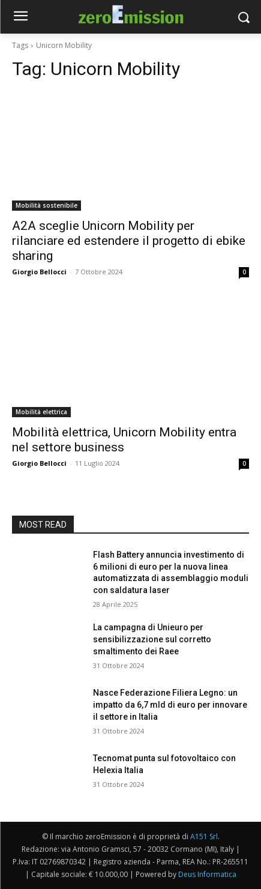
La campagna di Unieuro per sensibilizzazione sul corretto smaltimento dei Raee (152, 638)
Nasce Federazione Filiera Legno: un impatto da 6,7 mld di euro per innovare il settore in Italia (170, 704)
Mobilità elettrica (41, 412)
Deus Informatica (207, 874)
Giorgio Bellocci (39, 271)
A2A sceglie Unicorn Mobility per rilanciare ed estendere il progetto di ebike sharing (128, 240)
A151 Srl (204, 836)
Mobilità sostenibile (46, 205)
